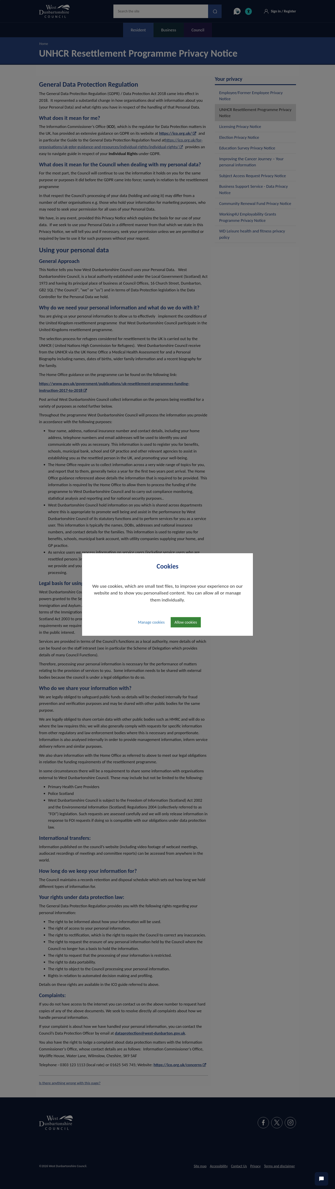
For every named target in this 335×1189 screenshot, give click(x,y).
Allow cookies (185, 622)
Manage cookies (151, 622)
